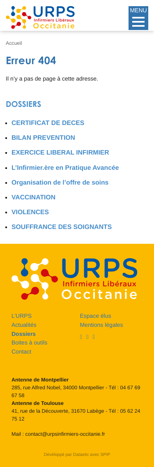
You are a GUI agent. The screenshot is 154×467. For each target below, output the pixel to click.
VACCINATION (33, 197)
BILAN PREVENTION (43, 137)
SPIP (105, 454)
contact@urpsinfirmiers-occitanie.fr (65, 434)
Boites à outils (29, 342)
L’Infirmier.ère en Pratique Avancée (65, 167)
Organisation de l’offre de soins (59, 182)
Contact (21, 351)
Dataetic (81, 454)
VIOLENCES (30, 212)
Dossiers (23, 104)
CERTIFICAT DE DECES (47, 123)
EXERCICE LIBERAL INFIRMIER (60, 152)
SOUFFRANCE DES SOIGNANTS (61, 227)
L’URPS (21, 315)
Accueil (14, 43)
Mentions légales (101, 324)
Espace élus (95, 315)
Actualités (24, 324)
